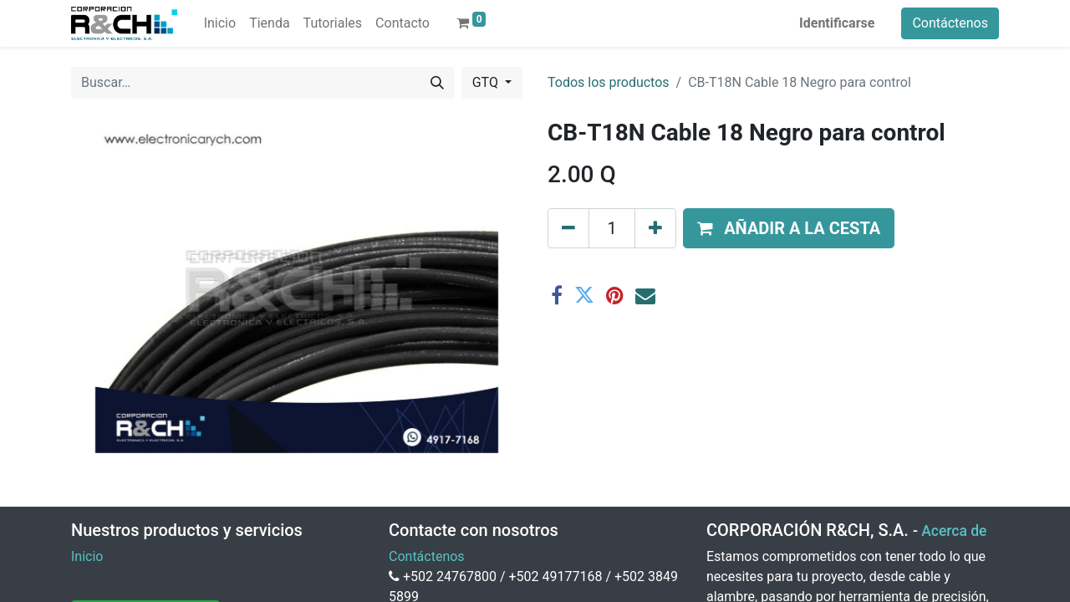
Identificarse (836, 23)
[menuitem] (219, 23)
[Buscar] (437, 83)
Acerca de (953, 531)
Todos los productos (609, 82)
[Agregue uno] (655, 228)
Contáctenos (950, 23)
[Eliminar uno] (568, 228)
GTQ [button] (487, 82)
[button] (788, 228)
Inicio (87, 556)
